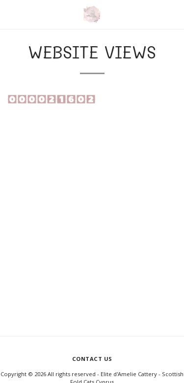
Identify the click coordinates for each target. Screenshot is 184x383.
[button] (10, 14)
